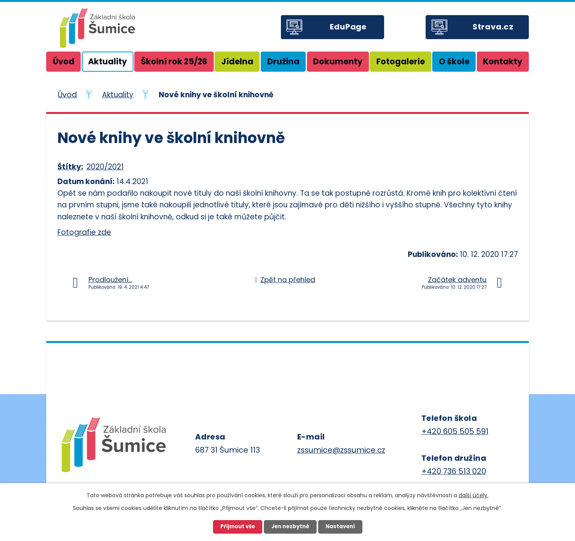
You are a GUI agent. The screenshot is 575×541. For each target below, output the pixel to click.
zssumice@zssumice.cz (341, 450)
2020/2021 (105, 167)
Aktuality (107, 61)
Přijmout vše (237, 526)
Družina (283, 61)
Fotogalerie (400, 61)
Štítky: (70, 167)
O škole (454, 61)
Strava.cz (493, 26)
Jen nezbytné (290, 526)
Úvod (63, 61)
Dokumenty (337, 61)
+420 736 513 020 (453, 471)
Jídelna (237, 61)
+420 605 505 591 (454, 431)
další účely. (473, 495)
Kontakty (502, 61)
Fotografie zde (84, 232)
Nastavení (340, 526)
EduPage (348, 26)
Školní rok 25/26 (174, 61)
